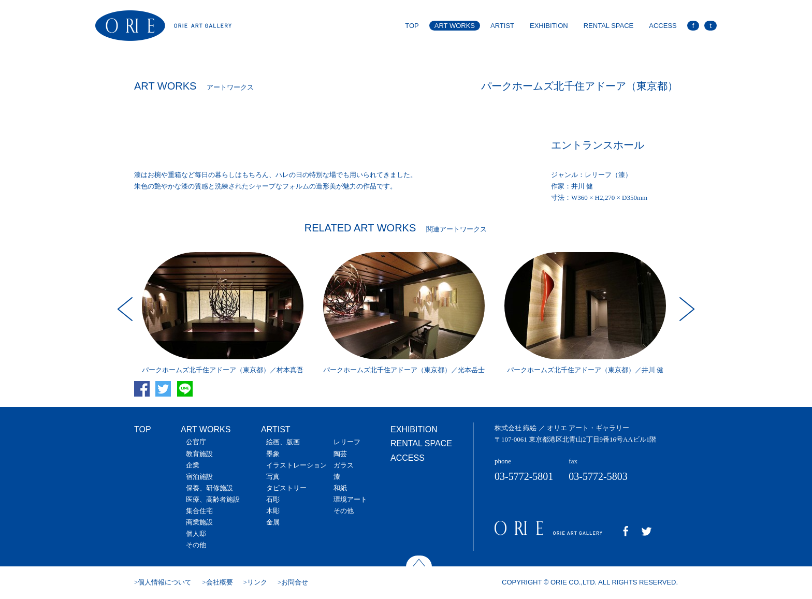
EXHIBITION (549, 26)
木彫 (273, 511)
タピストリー (286, 488)
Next (685, 309)
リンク (257, 582)
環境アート (350, 499)
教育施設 (199, 454)
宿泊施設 (199, 476)
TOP (412, 26)
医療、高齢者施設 (213, 499)
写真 (273, 476)
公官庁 (196, 442)
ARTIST (502, 26)
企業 (192, 465)
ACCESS (662, 26)
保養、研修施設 (209, 488)
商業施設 (199, 522)
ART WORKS (454, 26)
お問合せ (294, 582)
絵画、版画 (283, 442)
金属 (273, 522)
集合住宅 (199, 511)
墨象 (273, 454)
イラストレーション (296, 465)
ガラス (344, 465)
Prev (126, 309)
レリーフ (347, 442)
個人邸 (196, 533)
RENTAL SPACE (609, 26)
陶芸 (340, 454)
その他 (196, 545)
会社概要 (219, 582)
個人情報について (165, 582)
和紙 (340, 488)
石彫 (273, 499)
